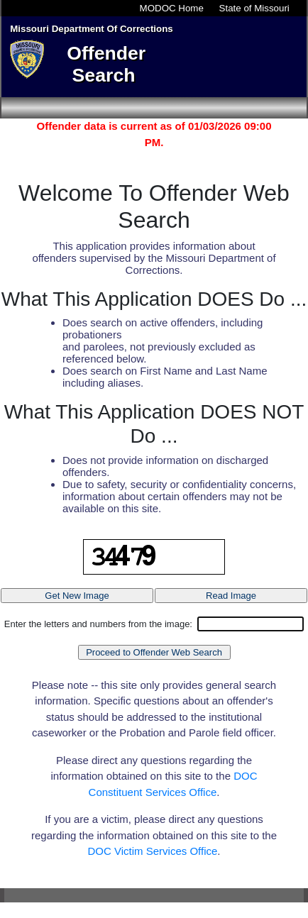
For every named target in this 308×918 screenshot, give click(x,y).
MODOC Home (172, 8)
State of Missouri (254, 8)
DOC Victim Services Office (153, 851)
